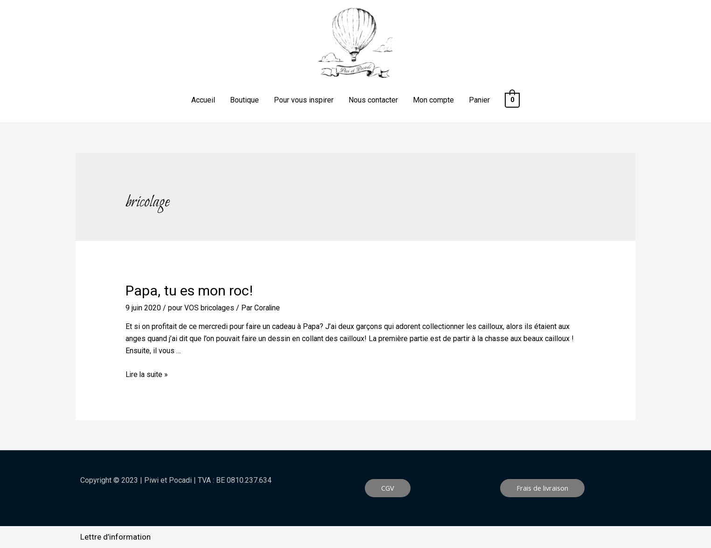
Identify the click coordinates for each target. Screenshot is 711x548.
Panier (480, 100)
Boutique (245, 100)
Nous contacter (374, 100)
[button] (388, 488)
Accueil (204, 100)
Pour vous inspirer (305, 100)
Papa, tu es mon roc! (189, 290)
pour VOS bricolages (201, 307)
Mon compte (434, 100)
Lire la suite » (147, 374)
